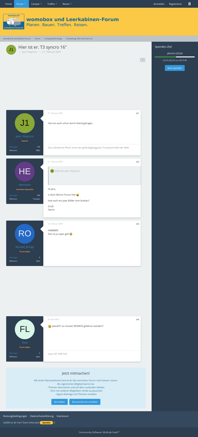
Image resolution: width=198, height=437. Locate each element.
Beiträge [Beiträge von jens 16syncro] (13, 147)
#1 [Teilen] (137, 113)
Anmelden (159, 3)
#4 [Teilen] (137, 319)
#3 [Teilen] (137, 223)
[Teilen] (142, 60)
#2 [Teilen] (137, 161)
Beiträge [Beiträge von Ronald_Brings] (13, 257)
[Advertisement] (75, 86)
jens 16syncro (29, 51)
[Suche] (189, 4)
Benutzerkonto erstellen (85, 401)
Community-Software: (99, 432)
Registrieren (175, 3)
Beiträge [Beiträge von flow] (13, 353)
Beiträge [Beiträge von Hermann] (13, 195)
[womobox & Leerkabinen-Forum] (99, 21)
